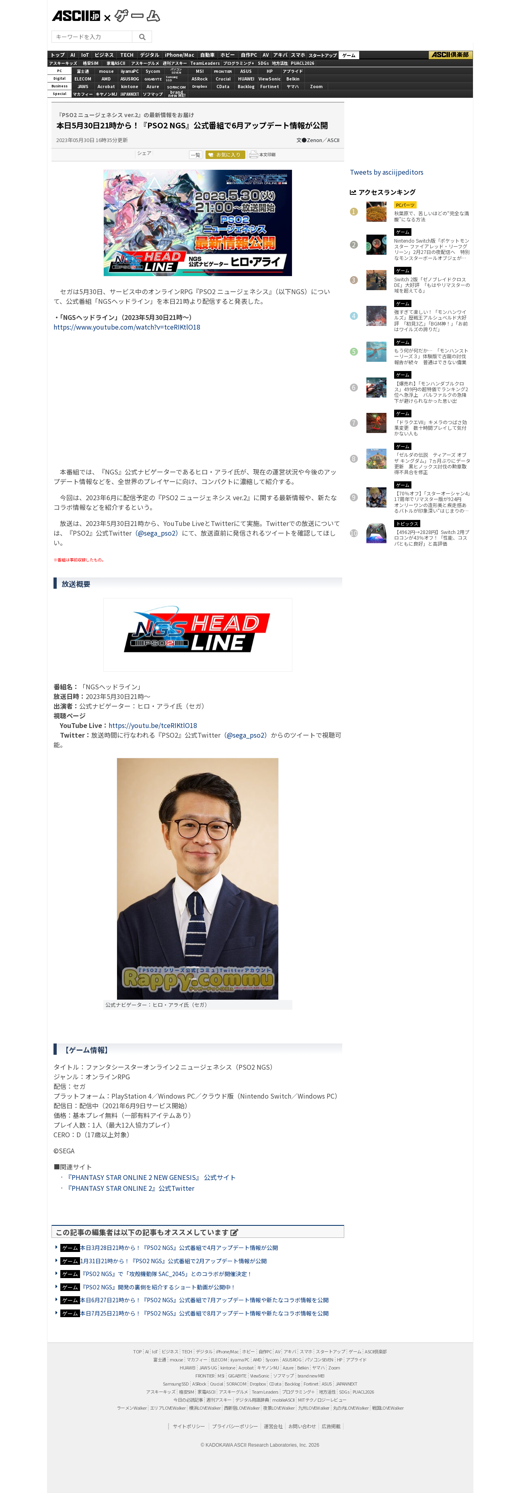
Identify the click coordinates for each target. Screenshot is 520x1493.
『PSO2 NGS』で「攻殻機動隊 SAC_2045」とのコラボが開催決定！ (166, 1274)
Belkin (293, 79)
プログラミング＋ (298, 1391)
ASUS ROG (130, 79)
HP (270, 71)
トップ (57, 54)
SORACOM (236, 1383)
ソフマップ (153, 94)
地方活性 (280, 63)
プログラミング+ (238, 63)
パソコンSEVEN (176, 71)
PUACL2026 (302, 63)
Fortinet (269, 86)
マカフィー (83, 94)
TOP (137, 1351)
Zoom (316, 86)
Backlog (246, 86)
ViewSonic (270, 79)
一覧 (195, 154)
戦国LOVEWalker (387, 1407)
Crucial (223, 79)
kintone (129, 86)
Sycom (153, 71)
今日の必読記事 (188, 1399)
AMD (106, 79)
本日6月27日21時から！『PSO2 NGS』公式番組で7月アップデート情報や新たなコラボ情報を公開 (204, 1300)
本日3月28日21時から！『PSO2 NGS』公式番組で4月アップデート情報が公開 (179, 1247)
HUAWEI (246, 79)
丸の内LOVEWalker (350, 1407)
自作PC (249, 54)
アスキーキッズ (63, 63)
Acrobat (106, 86)
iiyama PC (239, 1359)
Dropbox (199, 86)
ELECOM (82, 79)
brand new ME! (311, 1375)
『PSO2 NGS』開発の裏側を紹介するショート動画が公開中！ (158, 1287)
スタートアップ (322, 55)
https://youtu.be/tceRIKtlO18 (153, 725)
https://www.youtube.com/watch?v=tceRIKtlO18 (126, 327)
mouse (106, 71)
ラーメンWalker (131, 1407)
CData (222, 86)
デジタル (149, 54)
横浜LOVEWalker (204, 1407)
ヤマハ (293, 86)
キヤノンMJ (106, 94)
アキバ (280, 54)
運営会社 (273, 1426)
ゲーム (349, 55)
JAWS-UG (208, 1367)
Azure (153, 86)
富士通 (83, 71)
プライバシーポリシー (235, 1426)
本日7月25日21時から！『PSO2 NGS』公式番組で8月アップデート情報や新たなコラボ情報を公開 (204, 1313)
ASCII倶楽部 (451, 55)
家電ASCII (116, 63)
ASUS (246, 71)
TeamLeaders (205, 63)
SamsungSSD (172, 78)
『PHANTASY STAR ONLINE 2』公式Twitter (129, 1188)
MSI (199, 71)
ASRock (200, 79)
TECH (127, 54)
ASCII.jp (75, 15)
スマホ (298, 54)
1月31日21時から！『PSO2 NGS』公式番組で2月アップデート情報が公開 (173, 1261)
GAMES (133, 15)
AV (266, 54)
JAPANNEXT (129, 94)
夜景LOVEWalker (278, 1407)
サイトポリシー (189, 1426)
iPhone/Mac (179, 54)
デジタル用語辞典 (252, 1399)
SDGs (263, 63)
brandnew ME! (176, 94)
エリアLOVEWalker (167, 1407)
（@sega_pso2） (157, 533)
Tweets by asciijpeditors (386, 172)
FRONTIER (223, 71)
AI (72, 54)
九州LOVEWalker (313, 1407)
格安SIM (91, 63)
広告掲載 (331, 1426)
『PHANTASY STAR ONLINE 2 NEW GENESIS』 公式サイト (150, 1177)
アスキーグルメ (145, 63)
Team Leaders (265, 1391)
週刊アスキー (175, 63)
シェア (144, 152)
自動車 (207, 54)
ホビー (227, 54)
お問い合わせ (302, 1426)
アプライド (293, 71)
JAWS (83, 86)
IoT (85, 54)
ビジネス (104, 54)
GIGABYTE (152, 79)
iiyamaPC (129, 71)
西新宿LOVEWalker (241, 1407)
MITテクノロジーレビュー (322, 1399)
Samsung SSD (176, 1383)
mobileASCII (283, 1399)
